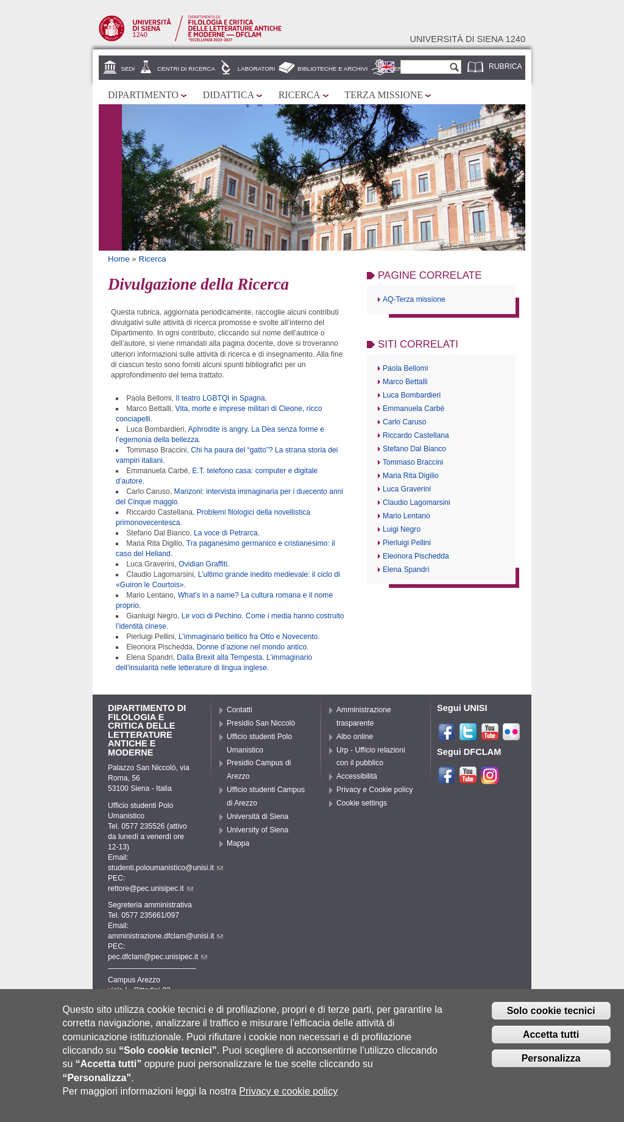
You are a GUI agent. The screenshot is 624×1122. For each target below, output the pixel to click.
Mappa (238, 843)
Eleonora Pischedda (416, 556)
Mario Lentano (406, 516)
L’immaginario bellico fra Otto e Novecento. (249, 636)
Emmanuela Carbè (413, 408)
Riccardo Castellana (416, 435)
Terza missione (384, 95)
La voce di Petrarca (226, 533)
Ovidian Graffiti (203, 564)
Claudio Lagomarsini (416, 502)
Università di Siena (257, 816)
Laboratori (256, 68)
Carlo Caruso (405, 422)
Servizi (401, 68)
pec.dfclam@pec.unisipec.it (157, 956)
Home (119, 258)
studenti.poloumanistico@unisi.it (165, 867)
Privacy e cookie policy (288, 1099)
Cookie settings (361, 803)
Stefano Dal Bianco (414, 449)
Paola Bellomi (405, 368)
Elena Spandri (406, 569)
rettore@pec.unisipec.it (150, 888)
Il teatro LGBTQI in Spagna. (221, 398)
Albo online (354, 736)
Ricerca (299, 95)
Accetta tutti (551, 1042)
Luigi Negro (401, 529)
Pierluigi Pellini (407, 542)
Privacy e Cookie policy (374, 789)
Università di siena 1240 (467, 39)
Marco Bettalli (405, 381)
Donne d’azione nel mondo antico (252, 647)
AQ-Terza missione (414, 299)
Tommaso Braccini (413, 462)
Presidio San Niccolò (261, 723)
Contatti (239, 710)
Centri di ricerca (186, 68)
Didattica (228, 95)
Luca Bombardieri (412, 395)
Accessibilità (356, 776)
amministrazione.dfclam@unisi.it (165, 936)
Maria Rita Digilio (411, 475)
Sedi (128, 68)
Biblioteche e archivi (332, 68)
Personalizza (551, 1065)
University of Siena (257, 830)
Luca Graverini (407, 489)
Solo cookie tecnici (551, 1018)
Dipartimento (143, 95)
